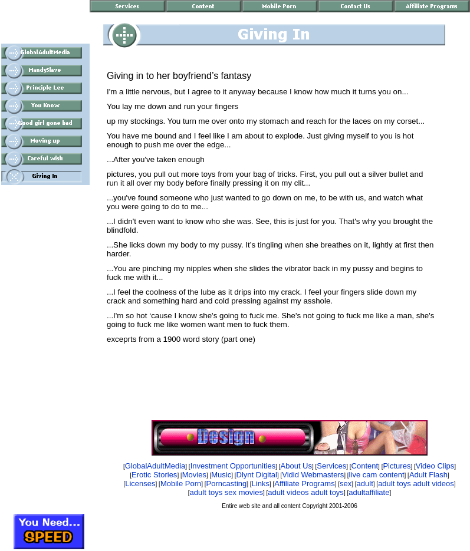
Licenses (140, 483)
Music (221, 474)
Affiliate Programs (304, 483)
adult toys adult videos (416, 483)
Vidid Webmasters (313, 474)
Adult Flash (428, 474)
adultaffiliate (369, 492)
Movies (194, 474)
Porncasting (226, 483)
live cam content (377, 474)
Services (331, 465)
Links (260, 483)
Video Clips (435, 465)
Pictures (396, 465)
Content (365, 465)
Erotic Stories (154, 474)
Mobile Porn (180, 483)
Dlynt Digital (256, 474)
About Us (296, 465)
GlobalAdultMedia (155, 465)
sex (345, 483)
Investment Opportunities (233, 465)
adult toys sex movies (226, 492)
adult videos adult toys (306, 492)
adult (365, 483)
